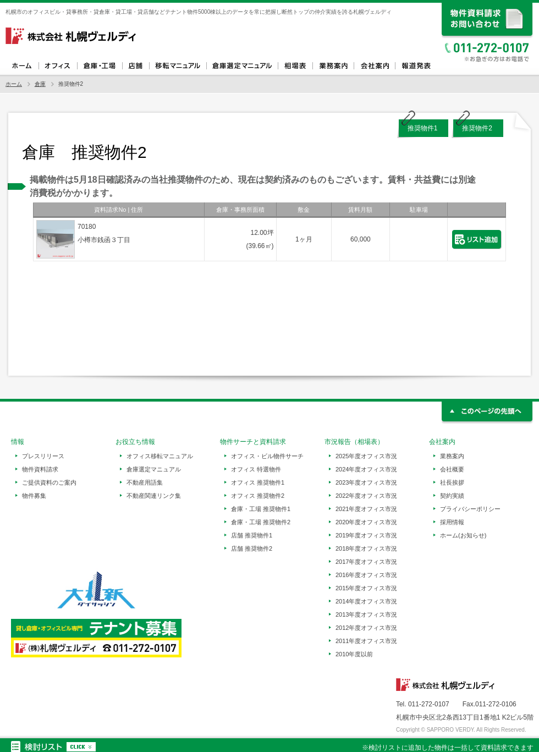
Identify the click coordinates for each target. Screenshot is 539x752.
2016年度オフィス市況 (366, 575)
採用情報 (452, 522)
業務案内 (333, 66)
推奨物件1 (423, 128)
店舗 (136, 66)
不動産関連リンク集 (154, 495)
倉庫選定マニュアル (242, 66)
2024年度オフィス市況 (366, 469)
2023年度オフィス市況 (366, 482)
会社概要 (452, 469)
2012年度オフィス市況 (366, 627)
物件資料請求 (40, 469)
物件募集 (34, 495)
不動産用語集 (145, 482)
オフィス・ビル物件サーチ (267, 456)
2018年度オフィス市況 (366, 548)
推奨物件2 (477, 128)
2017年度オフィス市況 (366, 561)
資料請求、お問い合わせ (488, 21)
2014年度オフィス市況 (366, 601)
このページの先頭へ (488, 413)
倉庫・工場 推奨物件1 (260, 509)
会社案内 (374, 66)
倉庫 (40, 84)
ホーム (22, 66)
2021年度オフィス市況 (366, 509)
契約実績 (452, 495)
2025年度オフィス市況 (366, 456)
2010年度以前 (354, 654)
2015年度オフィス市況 (366, 588)
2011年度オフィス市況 (366, 641)
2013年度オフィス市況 (366, 614)
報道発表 (415, 66)
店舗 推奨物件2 (251, 548)
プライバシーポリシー (470, 509)
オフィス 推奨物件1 (257, 482)
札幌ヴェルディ (72, 36)
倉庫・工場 (99, 66)
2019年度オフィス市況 (366, 535)
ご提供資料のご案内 (49, 482)
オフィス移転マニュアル (178, 66)
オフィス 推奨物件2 (257, 495)
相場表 (295, 66)
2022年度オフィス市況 (366, 495)
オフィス (58, 66)
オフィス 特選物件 (256, 469)
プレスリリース (43, 456)
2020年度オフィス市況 (366, 522)
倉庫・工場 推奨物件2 (260, 522)
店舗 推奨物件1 (251, 535)
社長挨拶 (452, 482)
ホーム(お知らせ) (463, 535)
